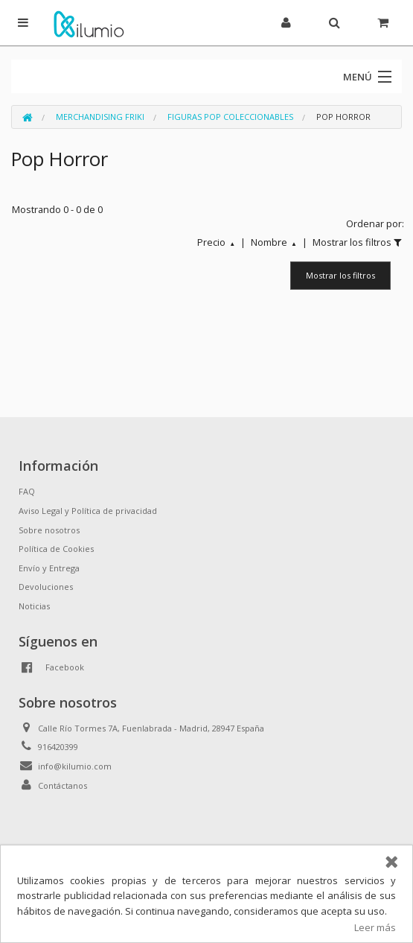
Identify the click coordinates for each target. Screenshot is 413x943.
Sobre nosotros (49, 530)
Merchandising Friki (100, 116)
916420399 (58, 746)
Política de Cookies (56, 548)
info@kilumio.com (75, 766)
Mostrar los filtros (340, 275)
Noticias (34, 606)
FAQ (27, 491)
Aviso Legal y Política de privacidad (88, 510)
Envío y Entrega (49, 568)
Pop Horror (343, 116)
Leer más (375, 927)
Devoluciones (46, 586)
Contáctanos (62, 785)
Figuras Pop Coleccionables (230, 116)
